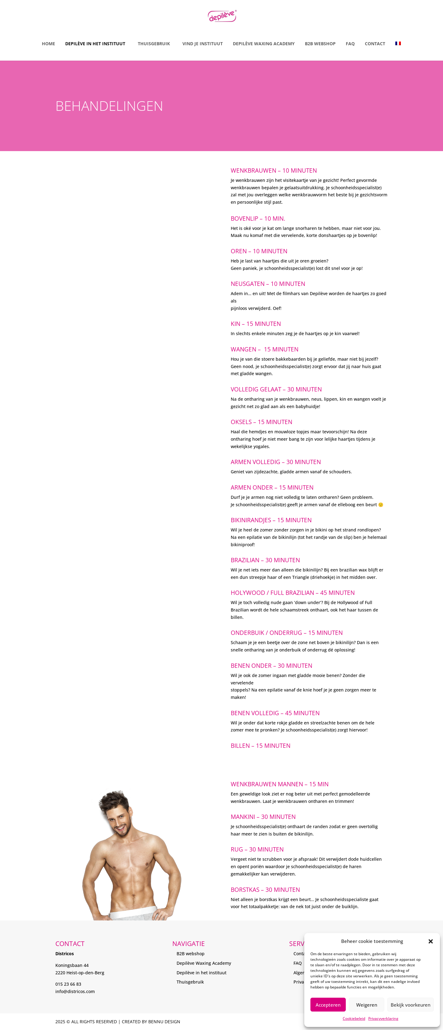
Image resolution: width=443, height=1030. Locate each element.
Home (48, 43)
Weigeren (366, 1005)
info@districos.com (75, 991)
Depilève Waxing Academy (264, 43)
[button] (431, 941)
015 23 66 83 (68, 984)
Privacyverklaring (383, 1018)
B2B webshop (191, 953)
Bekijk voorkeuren (410, 1005)
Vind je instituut (202, 43)
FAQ (350, 43)
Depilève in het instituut (95, 43)
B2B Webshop (320, 43)
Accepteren (328, 1005)
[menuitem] (398, 45)
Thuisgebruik (154, 43)
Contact (375, 43)
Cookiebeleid (354, 1018)
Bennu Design (164, 1021)
